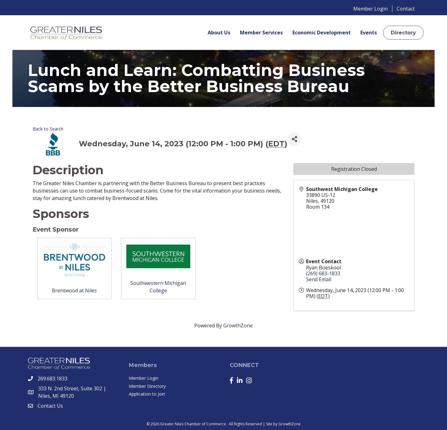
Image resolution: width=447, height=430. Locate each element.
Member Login (370, 8)
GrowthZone (238, 325)
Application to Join (147, 394)
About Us (219, 32)
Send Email (318, 279)
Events (368, 32)
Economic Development (321, 32)
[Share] (294, 139)
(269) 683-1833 (323, 273)
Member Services (261, 32)
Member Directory (147, 386)
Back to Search (48, 129)
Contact (406, 8)
